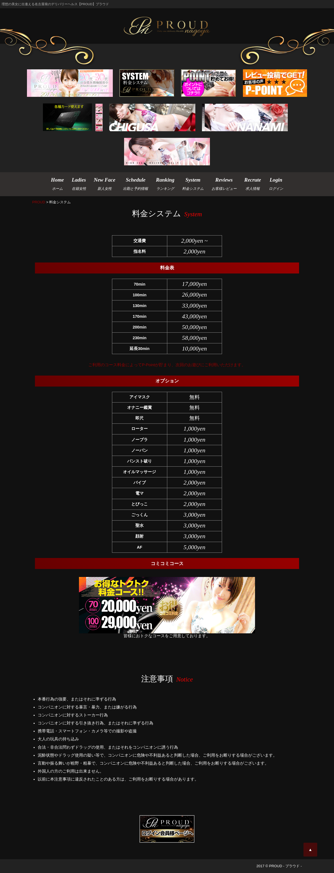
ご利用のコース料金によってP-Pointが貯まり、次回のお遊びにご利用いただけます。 (167, 365)
